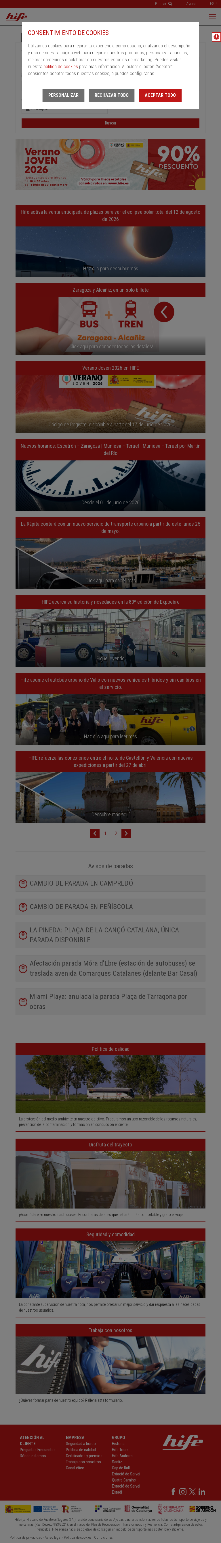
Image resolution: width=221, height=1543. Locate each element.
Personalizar (63, 95)
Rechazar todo (112, 95)
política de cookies (60, 66)
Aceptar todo (160, 95)
